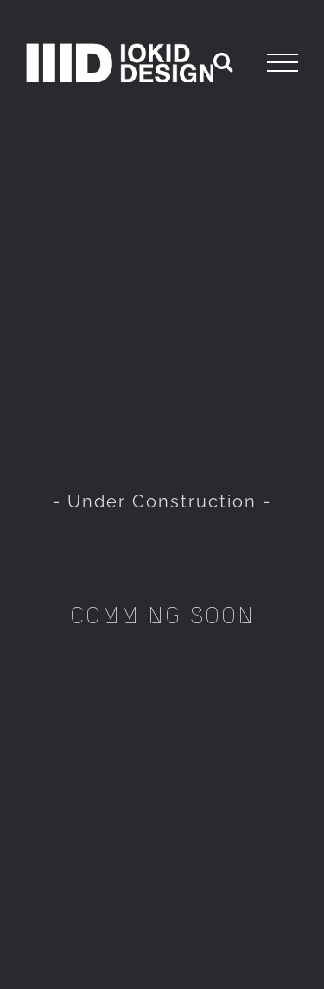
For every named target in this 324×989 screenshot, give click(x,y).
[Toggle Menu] (282, 63)
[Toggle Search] (222, 61)
